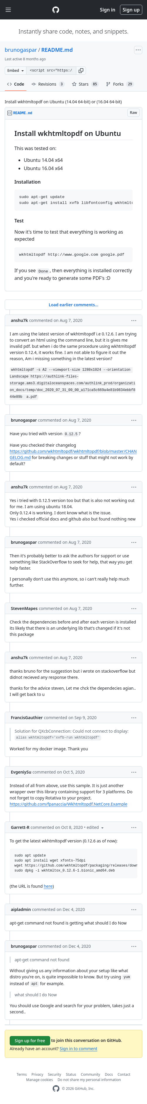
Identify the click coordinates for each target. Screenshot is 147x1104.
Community (90, 1074)
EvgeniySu (21, 772)
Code (15, 84)
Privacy (37, 1074)
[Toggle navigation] (8, 10)
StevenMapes (24, 608)
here (48, 886)
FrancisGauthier (27, 717)
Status (71, 1074)
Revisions (48, 84)
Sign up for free (30, 1040)
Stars (85, 84)
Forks (120, 84)
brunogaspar (21, 49)
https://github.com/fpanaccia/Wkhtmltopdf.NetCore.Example (68, 804)
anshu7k (19, 320)
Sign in (107, 9)
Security (54, 1074)
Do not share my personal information (89, 1079)
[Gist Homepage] (55, 9)
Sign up (131, 9)
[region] (73, 205)
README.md (57, 49)
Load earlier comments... (73, 304)
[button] (81, 70)
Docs (109, 1074)
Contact (124, 1074)
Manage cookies (39, 1079)
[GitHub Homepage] (56, 1088)
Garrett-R (20, 827)
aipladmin (21, 909)
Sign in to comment (78, 1048)
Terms (22, 1074)
